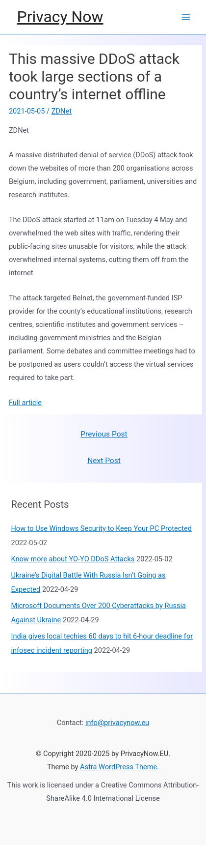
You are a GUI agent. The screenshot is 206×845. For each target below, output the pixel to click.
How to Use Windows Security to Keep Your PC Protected (101, 528)
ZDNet (62, 111)
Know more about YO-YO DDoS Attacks (72, 558)
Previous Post (103, 434)
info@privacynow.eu (117, 722)
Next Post (104, 460)
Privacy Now (60, 16)
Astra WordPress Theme (118, 766)
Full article (25, 402)
